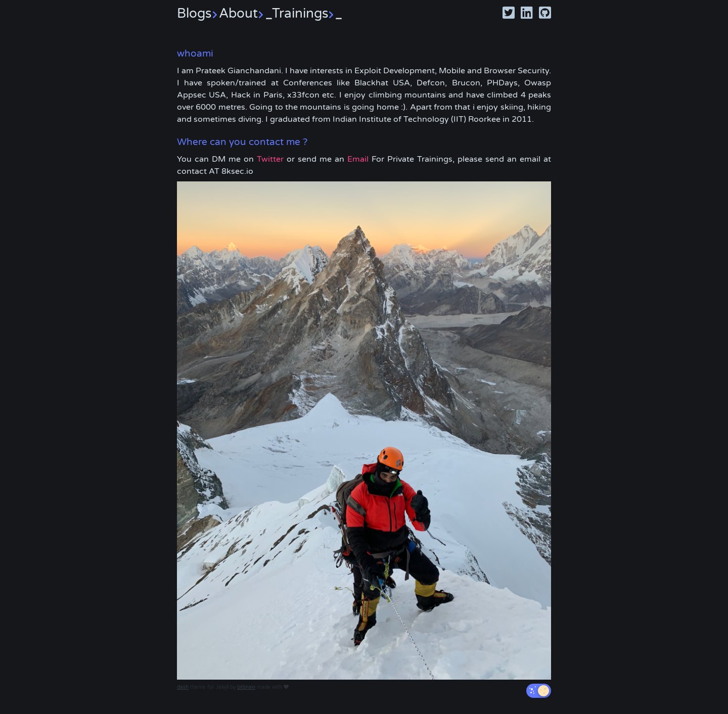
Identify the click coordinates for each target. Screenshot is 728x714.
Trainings (307, 13)
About (245, 13)
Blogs (198, 13)
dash (183, 687)
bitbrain (246, 687)
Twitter (270, 159)
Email (358, 159)
